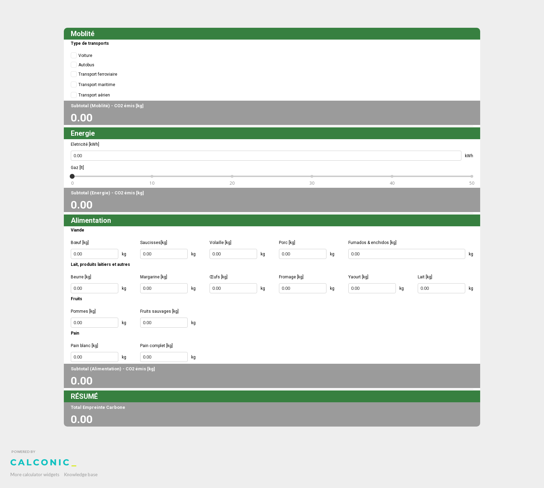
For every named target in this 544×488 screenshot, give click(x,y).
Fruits (76, 299)
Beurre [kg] (81, 277)
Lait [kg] (425, 277)
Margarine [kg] (153, 277)
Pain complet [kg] (156, 345)
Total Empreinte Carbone (98, 407)
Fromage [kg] (291, 277)
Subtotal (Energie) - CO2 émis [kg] (107, 192)
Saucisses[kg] (153, 242)
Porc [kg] (287, 242)
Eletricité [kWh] (85, 144)
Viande (77, 230)
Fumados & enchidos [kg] (372, 242)
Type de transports (90, 43)
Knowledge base (80, 474)
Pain (75, 333)
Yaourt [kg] (358, 277)
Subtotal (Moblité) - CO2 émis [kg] (107, 105)
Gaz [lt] (77, 167)
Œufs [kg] (219, 277)
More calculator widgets (34, 474)
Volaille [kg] (220, 242)
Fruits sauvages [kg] (159, 311)
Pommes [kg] (83, 311)
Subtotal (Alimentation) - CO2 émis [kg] (113, 368)
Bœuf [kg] (80, 242)
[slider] (72, 176)
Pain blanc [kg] (84, 345)
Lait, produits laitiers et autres (100, 264)
